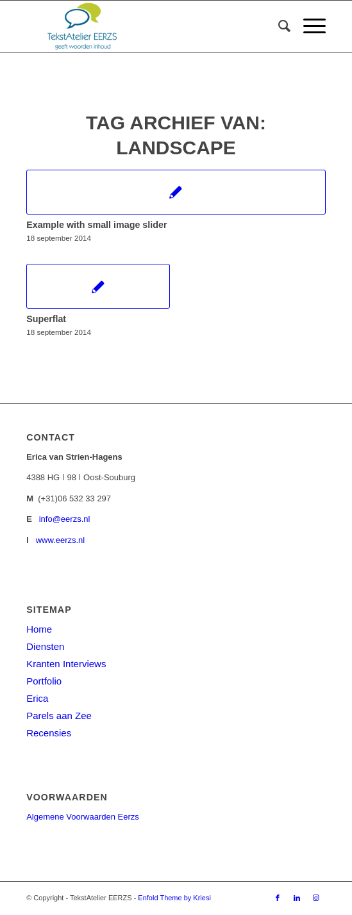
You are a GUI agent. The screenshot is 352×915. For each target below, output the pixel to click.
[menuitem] (277, 26)
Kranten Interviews (66, 663)
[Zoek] (277, 26)
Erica (37, 698)
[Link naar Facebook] (277, 897)
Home (39, 629)
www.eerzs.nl (60, 540)
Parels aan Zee (59, 715)
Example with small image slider (96, 225)
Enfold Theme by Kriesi (174, 898)
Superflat (46, 319)
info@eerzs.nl (64, 519)
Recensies (48, 732)
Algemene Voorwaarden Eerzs (82, 817)
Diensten (45, 646)
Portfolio (44, 681)
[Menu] (308, 26)
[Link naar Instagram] (316, 897)
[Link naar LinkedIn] (296, 897)
